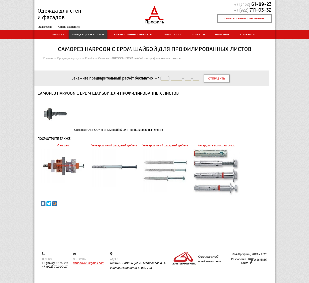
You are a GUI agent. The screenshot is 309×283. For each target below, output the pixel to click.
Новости (198, 34)
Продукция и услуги (88, 34)
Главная (58, 34)
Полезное (222, 34)
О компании (172, 34)
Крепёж (89, 58)
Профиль (154, 21)
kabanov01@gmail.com (88, 263)
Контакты (247, 34)
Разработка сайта (239, 261)
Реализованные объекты (133, 34)
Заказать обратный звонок (244, 18)
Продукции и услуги (69, 58)
